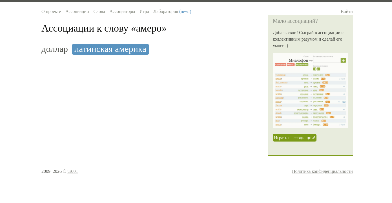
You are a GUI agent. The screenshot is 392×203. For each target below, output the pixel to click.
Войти (347, 11)
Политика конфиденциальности (322, 171)
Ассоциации (77, 11)
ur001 (72, 171)
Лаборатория (172, 11)
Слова (99, 11)
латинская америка (110, 49)
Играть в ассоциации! (294, 137)
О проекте (51, 11)
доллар (54, 49)
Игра (144, 11)
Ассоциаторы (122, 11)
